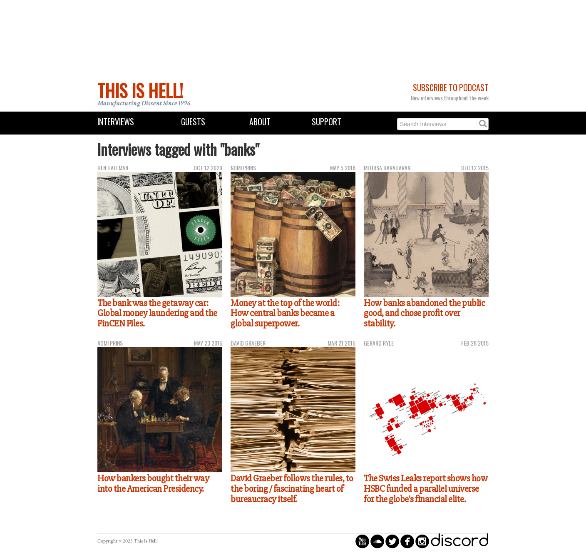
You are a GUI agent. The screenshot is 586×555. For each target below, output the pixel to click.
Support (326, 122)
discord (459, 541)
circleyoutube (362, 541)
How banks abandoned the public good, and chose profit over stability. (424, 313)
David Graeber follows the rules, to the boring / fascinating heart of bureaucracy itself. (292, 489)
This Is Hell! (140, 90)
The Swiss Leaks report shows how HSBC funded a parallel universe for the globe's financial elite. (425, 489)
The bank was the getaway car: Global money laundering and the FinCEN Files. (157, 313)
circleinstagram (422, 541)
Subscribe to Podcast (451, 88)
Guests (193, 122)
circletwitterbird (392, 541)
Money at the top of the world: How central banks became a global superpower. (285, 313)
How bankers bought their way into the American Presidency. (153, 484)
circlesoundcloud (377, 541)
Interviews (115, 122)
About (260, 122)
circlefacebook (407, 541)
